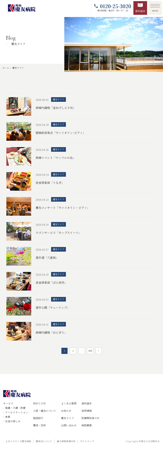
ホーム (5, 67)
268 (90, 350)
